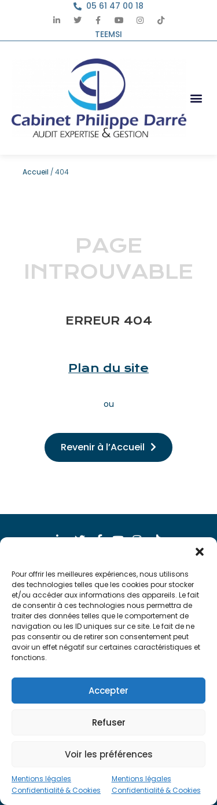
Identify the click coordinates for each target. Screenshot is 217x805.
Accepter (108, 690)
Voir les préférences (109, 754)
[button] (199, 552)
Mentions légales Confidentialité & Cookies (56, 784)
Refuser (109, 722)
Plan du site (108, 368)
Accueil (36, 172)
